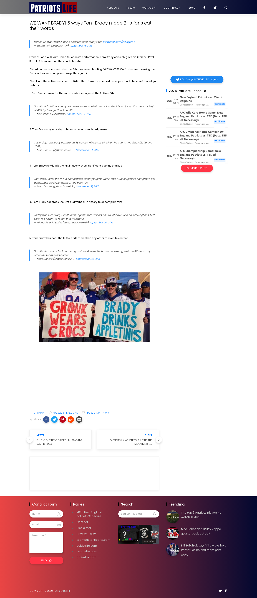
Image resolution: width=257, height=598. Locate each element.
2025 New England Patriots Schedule (89, 514)
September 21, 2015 (87, 150)
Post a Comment (98, 412)
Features (149, 7)
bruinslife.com (86, 557)
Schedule (113, 7)
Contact (82, 522)
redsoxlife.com (87, 551)
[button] (46, 419)
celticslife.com (87, 546)
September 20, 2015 (79, 114)
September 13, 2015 (80, 45)
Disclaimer (84, 528)
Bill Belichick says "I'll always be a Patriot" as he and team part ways (203, 550)
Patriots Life (62, 591)
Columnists (173, 7)
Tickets (130, 7)
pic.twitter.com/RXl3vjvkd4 (119, 42)
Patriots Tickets (197, 168)
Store (192, 7)
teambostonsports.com (93, 540)
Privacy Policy (86, 534)
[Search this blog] (138, 514)
